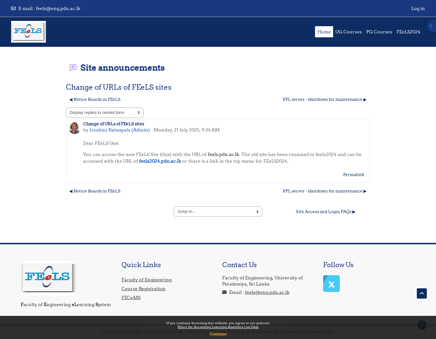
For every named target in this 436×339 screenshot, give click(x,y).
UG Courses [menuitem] (348, 32)
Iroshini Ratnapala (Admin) (120, 130)
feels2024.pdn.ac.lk (160, 161)
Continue (218, 333)
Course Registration (143, 288)
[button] (422, 293)
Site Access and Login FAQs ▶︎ (326, 211)
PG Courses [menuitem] (379, 32)
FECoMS (131, 297)
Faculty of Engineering (147, 279)
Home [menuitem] (324, 32)
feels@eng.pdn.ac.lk (58, 8)
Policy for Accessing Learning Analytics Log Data (218, 327)
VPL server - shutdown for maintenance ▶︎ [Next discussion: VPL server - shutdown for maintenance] (325, 99)
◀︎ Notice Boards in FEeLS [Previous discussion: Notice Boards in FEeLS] (94, 99)
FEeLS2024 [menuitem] (408, 32)
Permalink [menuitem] (353, 174)
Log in (418, 8)
